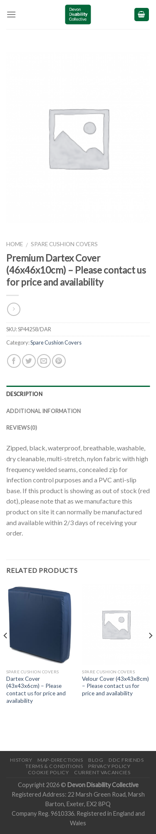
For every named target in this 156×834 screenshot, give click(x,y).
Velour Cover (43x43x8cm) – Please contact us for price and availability (115, 686)
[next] (150, 652)
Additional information (43, 411)
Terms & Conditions (54, 766)
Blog (95, 760)
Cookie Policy (48, 772)
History (21, 760)
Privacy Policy (109, 766)
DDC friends (126, 760)
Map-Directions (60, 760)
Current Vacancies (102, 772)
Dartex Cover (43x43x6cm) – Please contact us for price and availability (36, 689)
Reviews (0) (21, 427)
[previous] (6, 652)
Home (14, 244)
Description (24, 394)
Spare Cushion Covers (64, 244)
